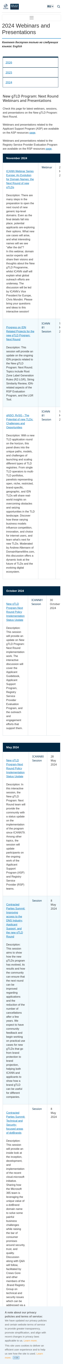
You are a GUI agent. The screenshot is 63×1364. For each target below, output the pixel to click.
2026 (9, 62)
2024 (9, 82)
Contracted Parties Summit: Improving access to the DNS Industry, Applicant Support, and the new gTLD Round (15, 920)
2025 (9, 72)
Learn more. (30, 1344)
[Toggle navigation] (31, 17)
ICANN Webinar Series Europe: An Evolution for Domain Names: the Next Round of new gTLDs (20, 179)
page (32, 132)
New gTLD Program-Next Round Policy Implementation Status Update (15, 612)
